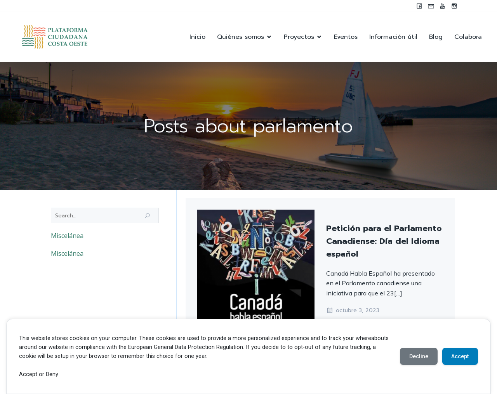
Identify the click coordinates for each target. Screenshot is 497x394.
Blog (436, 37)
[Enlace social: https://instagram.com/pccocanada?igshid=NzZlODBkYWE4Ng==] (454, 6)
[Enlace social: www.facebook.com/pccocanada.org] (419, 6)
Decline (418, 356)
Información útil (393, 37)
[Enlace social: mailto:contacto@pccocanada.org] (431, 6)
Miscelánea (67, 236)
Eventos (346, 37)
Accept (460, 356)
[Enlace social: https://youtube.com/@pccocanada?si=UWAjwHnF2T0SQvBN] (442, 6)
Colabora (468, 37)
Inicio (197, 37)
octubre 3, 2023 (352, 311)
